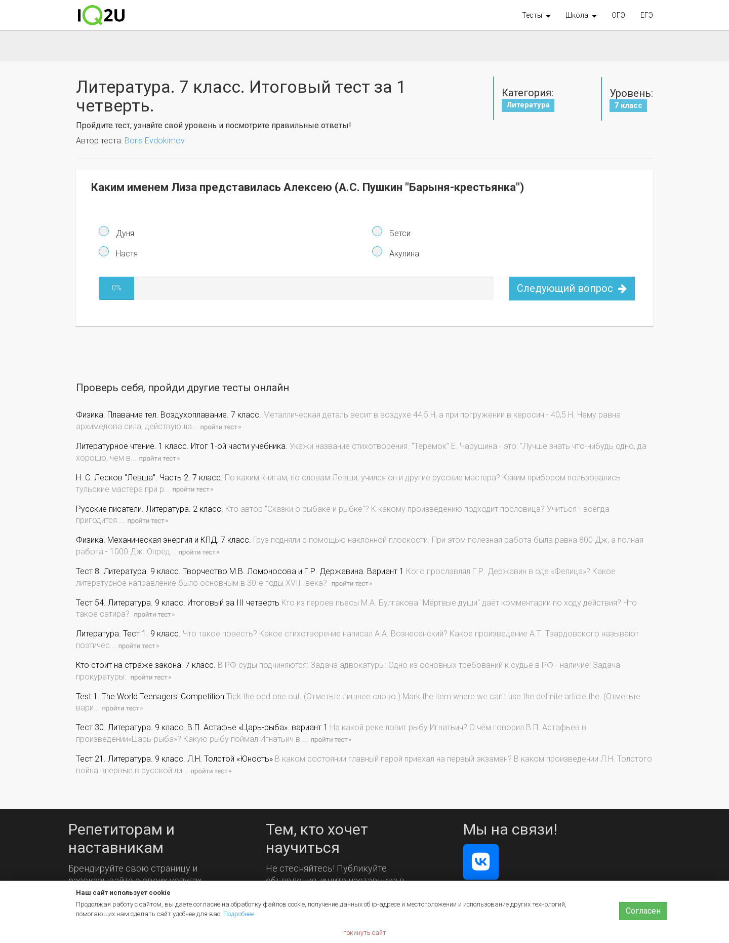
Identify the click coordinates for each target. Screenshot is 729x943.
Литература (528, 104)
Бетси (399, 233)
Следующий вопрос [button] (572, 288)
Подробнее (238, 914)
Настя (126, 253)
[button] (536, 15)
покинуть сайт (364, 932)
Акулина (403, 253)
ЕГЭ (646, 15)
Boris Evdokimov (155, 140)
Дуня (124, 233)
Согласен (643, 911)
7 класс (628, 105)
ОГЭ (618, 15)
